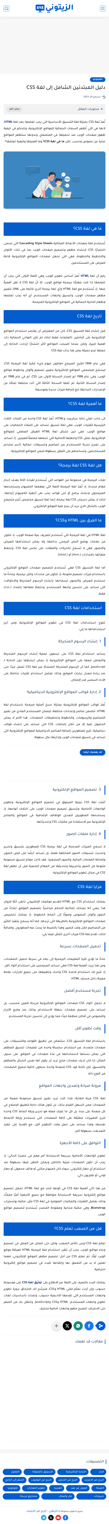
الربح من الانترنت (94, 1480)
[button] (89, 1325)
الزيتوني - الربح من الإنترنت (42, 1511)
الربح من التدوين (67, 1480)
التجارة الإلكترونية (76, 1472)
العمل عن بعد (79, 1488)
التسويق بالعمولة (42, 1472)
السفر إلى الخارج (14, 1480)
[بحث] (6, 8)
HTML (8, 122)
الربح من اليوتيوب (41, 1480)
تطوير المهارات (36, 1488)
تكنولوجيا (98, 79)
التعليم (15, 1472)
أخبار (101, 1472)
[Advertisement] (54, 45)
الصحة (100, 1488)
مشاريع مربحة (28, 1496)
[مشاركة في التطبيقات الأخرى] (56, 1325)
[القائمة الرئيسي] (102, 8)
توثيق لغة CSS (32, 1282)
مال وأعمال (65, 1496)
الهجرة (58, 1488)
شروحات (99, 1496)
